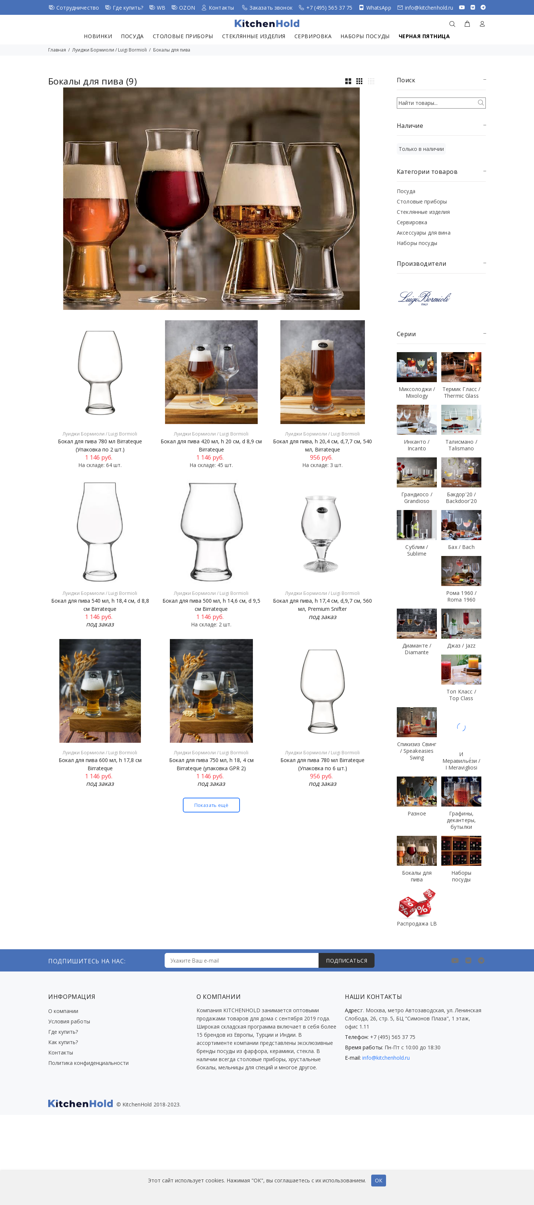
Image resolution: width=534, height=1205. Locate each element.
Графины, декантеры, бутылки (461, 820)
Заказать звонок (271, 7)
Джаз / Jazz (461, 645)
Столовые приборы (183, 36)
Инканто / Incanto (416, 445)
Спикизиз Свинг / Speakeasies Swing (417, 751)
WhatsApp (378, 7)
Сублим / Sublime (416, 550)
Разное (417, 813)
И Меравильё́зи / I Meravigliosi (461, 761)
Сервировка (313, 36)
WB (161, 7)
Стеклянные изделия (254, 36)
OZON (187, 7)
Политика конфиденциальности (88, 1062)
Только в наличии (421, 148)
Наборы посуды (364, 36)
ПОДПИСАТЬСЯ (346, 960)
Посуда (132, 36)
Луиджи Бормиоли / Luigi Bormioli (109, 50)
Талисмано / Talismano (461, 445)
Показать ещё (211, 805)
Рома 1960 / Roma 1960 (461, 596)
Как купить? (63, 1042)
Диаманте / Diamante (416, 649)
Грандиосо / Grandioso (416, 497)
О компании (63, 1010)
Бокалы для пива (171, 50)
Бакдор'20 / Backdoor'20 (461, 497)
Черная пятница (424, 36)
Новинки (98, 36)
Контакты (221, 7)
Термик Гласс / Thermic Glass (461, 392)
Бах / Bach (461, 546)
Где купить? (128, 7)
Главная (57, 50)
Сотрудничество (77, 7)
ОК (378, 1180)
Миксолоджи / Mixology (417, 392)
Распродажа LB (417, 923)
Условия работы (69, 1021)
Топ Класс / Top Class (461, 695)
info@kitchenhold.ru (429, 7)
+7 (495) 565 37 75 (329, 7)
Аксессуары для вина (424, 232)
